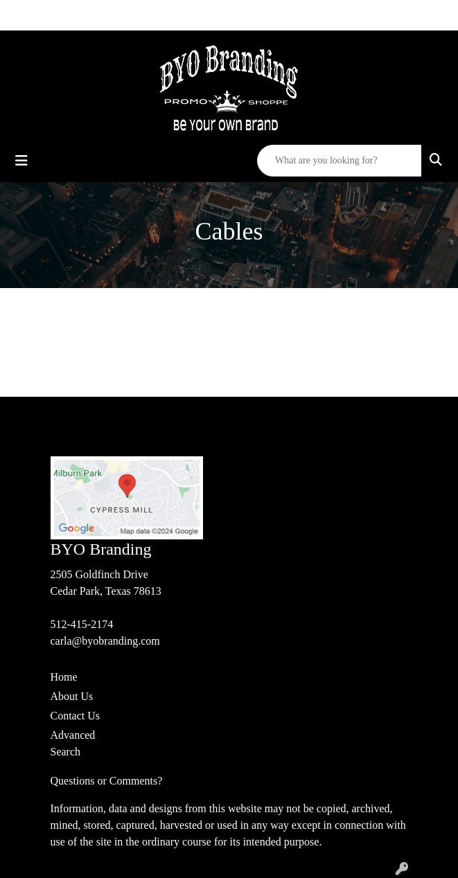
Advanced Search (73, 743)
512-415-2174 (82, 624)
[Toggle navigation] (21, 160)
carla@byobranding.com (105, 641)
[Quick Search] (339, 161)
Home (64, 677)
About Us (72, 696)
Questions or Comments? (107, 781)
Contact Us (75, 716)
